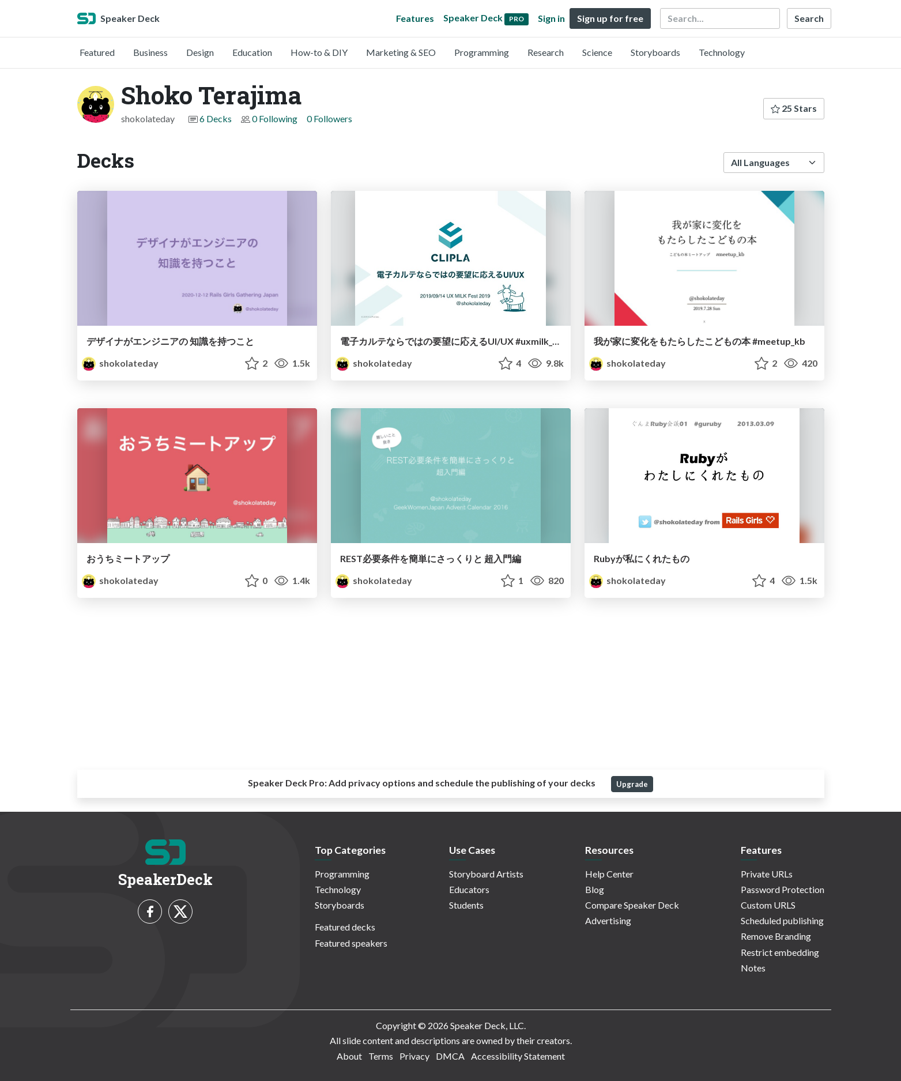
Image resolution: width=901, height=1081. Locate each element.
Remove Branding (776, 936)
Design (200, 52)
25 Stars (794, 108)
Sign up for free (610, 18)
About (349, 1055)
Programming (481, 52)
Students (466, 904)
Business (150, 52)
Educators (469, 889)
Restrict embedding (780, 952)
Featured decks (345, 926)
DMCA (450, 1055)
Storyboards (655, 52)
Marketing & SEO (401, 52)
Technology (722, 52)
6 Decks (215, 118)
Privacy (414, 1055)
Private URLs (767, 873)
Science (597, 52)
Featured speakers (351, 942)
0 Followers (329, 118)
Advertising (608, 920)
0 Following (274, 118)
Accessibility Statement (518, 1055)
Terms (380, 1055)
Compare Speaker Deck (632, 904)
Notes (753, 967)
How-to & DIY (319, 52)
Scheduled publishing (782, 920)
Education (252, 52)
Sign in (551, 18)
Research (545, 52)
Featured (97, 52)
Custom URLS (768, 904)
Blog (594, 889)
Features (415, 18)
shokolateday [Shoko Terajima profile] (120, 362)
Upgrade (632, 784)
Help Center (609, 873)
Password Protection (782, 889)
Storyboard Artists (486, 873)
